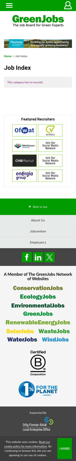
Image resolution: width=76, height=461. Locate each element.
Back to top (40, 206)
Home (8, 56)
